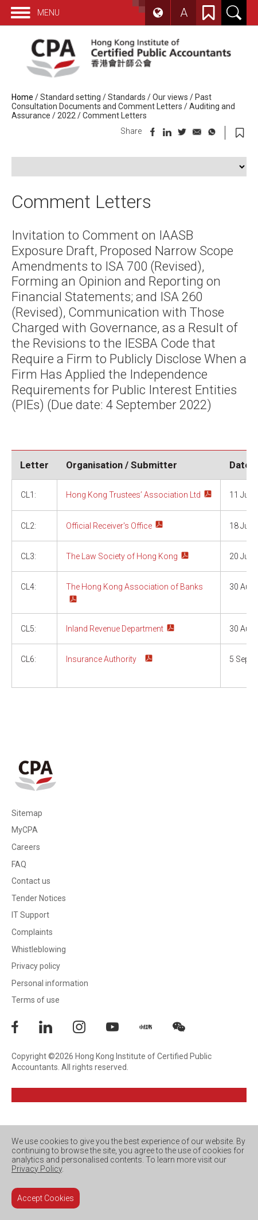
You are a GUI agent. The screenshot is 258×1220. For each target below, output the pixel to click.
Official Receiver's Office (109, 525)
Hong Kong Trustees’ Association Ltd (133, 494)
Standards (127, 97)
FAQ (18, 864)
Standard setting (70, 97)
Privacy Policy (36, 1168)
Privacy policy (35, 966)
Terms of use (35, 1000)
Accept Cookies (45, 1198)
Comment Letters (115, 115)
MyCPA (24, 829)
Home (22, 97)
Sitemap (26, 813)
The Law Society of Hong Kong (122, 556)
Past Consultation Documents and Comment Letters (111, 102)
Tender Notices (38, 898)
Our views (170, 97)
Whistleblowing (38, 949)
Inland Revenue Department (114, 628)
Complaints (32, 932)
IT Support (30, 914)
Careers (25, 847)
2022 (66, 115)
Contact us (30, 881)
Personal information (49, 983)
